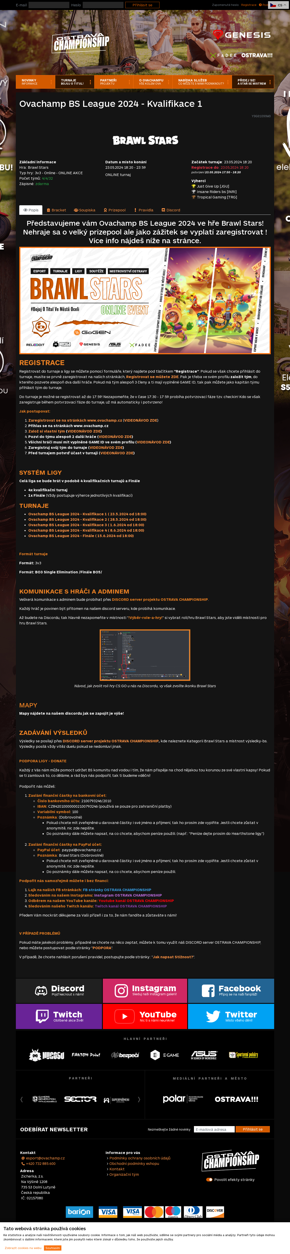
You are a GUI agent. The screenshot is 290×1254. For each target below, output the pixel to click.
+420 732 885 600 (38, 1163)
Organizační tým (124, 1174)
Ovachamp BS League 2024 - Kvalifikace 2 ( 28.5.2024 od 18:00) (87, 519)
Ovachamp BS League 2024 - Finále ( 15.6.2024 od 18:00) (81, 535)
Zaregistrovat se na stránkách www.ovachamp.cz (75, 420)
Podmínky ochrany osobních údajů (139, 1158)
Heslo (76, 5)
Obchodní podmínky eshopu (134, 1163)
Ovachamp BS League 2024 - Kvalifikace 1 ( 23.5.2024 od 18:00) (87, 514)
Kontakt (117, 1169)
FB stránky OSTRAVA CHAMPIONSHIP (117, 889)
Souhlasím (53, 1248)
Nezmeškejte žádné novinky (169, 1129)
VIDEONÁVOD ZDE (140, 420)
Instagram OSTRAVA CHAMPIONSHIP (128, 895)
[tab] (30, 210)
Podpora (266, 5)
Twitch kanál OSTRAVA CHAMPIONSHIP (131, 906)
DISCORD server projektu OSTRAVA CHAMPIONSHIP (111, 741)
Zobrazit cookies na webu (23, 1248)
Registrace (248, 5)
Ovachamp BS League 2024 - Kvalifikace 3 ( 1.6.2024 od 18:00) (86, 525)
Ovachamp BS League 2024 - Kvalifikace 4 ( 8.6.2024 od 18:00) (86, 530)
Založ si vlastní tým (46, 431)
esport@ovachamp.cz (43, 1158)
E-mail (21, 5)
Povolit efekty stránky (234, 1179)
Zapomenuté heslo (225, 5)
